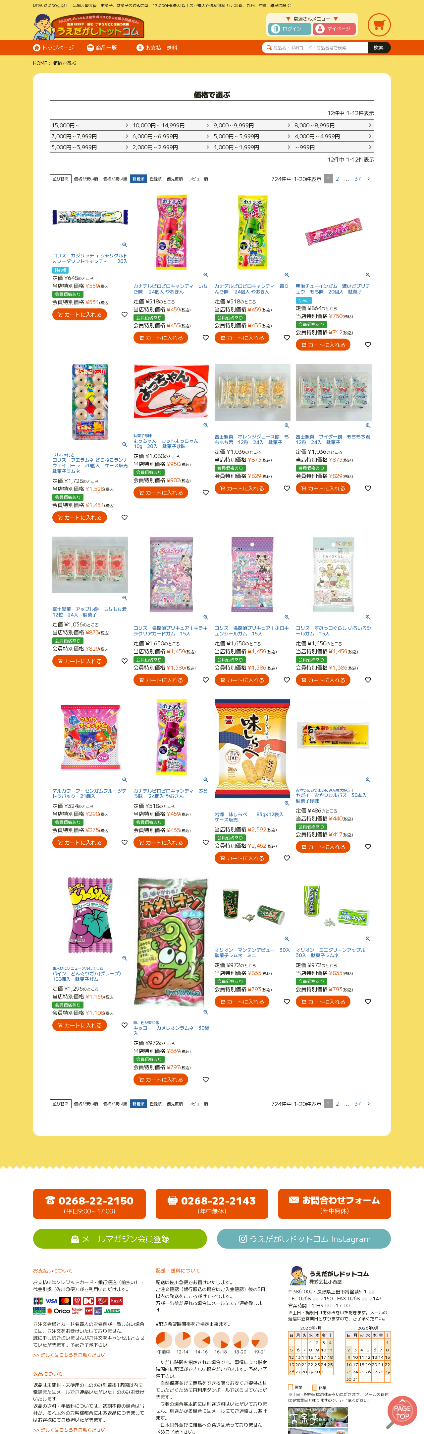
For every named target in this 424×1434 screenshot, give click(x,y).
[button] (369, 179)
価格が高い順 (115, 178)
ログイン (292, 28)
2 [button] (337, 178)
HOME (40, 63)
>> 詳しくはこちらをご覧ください (69, 1354)
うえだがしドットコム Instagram (310, 1238)
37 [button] (357, 178)
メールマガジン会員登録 (125, 1238)
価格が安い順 (86, 178)
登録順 (156, 178)
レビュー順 (198, 178)
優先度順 (175, 178)
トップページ (58, 47)
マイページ (338, 28)
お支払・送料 (161, 47)
